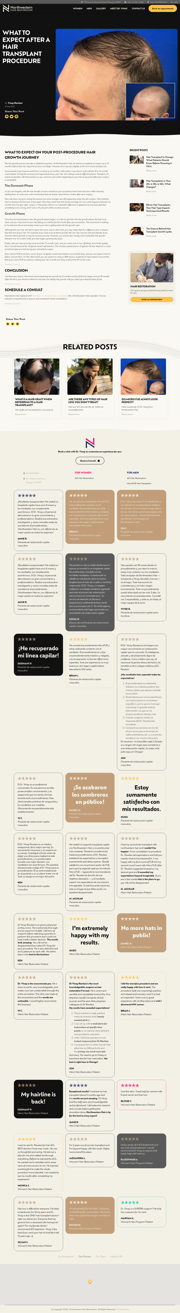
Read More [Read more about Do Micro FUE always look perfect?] (127, 414)
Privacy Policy (122, 1309)
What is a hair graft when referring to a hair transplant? (33, 402)
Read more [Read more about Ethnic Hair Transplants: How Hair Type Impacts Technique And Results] (151, 215)
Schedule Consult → (13, 264)
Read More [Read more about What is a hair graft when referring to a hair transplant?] (20, 414)
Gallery (101, 8)
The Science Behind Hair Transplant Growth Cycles (159, 230)
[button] (7, 116)
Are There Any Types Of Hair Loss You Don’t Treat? (87, 400)
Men (89, 8)
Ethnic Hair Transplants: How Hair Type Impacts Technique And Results (158, 207)
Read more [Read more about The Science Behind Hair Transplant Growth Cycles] (151, 236)
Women (77, 8)
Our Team (101, 1256)
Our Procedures (66, 1256)
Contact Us (138, 8)
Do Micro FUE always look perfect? (140, 400)
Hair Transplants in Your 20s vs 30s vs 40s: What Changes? (158, 183)
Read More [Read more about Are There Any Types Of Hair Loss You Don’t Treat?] (74, 414)
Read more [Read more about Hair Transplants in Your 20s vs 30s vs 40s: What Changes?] (151, 191)
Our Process (85, 1256)
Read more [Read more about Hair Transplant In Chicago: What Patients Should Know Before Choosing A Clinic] (151, 170)
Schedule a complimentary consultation (50, 295)
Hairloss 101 (116, 1256)
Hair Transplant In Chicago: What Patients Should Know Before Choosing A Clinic (160, 161)
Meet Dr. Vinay (118, 8)
